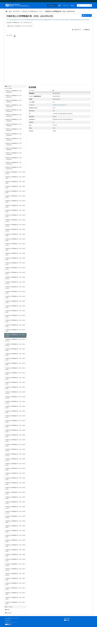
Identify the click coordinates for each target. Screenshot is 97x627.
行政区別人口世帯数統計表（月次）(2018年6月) (15, 536)
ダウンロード (87, 15)
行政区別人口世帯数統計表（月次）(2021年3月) (15, 378)
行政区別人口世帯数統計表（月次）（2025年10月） (13, 115)
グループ (65, 5)
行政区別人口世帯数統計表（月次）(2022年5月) (15, 311)
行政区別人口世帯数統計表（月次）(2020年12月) (15, 392)
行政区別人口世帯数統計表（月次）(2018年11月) (15, 512)
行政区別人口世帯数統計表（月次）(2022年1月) (15, 330)
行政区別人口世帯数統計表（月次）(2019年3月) (15, 493)
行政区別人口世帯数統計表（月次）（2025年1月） (13, 158)
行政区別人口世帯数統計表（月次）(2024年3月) (15, 206)
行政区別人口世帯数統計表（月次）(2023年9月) (15, 235)
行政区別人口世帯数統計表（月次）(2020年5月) (15, 426)
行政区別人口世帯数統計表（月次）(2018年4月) (15, 545)
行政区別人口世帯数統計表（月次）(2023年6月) (15, 249)
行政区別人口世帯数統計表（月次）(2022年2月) (15, 325)
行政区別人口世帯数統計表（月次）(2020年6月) (15, 421)
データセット (52, 5)
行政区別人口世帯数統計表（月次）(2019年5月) (15, 483)
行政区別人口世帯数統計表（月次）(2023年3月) (15, 263)
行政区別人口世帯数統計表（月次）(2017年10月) (15, 574)
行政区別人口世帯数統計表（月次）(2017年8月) (15, 584)
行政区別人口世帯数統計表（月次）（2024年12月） (13, 163)
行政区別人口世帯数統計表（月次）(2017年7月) (15, 588)
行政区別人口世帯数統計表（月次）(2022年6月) (15, 306)
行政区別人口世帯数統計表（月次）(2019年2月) (15, 497)
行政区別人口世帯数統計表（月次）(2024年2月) (15, 211)
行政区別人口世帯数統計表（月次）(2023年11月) (15, 225)
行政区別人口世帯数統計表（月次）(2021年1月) (15, 388)
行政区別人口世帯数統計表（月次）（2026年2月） (13, 96)
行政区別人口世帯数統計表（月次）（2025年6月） (13, 134)
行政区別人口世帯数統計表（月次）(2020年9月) (15, 407)
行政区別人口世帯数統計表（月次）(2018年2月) (15, 555)
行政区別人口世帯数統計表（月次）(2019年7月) (15, 474)
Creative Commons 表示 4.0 (59, 105)
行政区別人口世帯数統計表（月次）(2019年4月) (15, 488)
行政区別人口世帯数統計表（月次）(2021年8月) (15, 354)
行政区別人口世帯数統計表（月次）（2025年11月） (13, 110)
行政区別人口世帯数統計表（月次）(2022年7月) (15, 301)
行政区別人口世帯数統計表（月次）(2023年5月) (15, 254)
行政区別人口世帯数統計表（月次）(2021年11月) (15, 340)
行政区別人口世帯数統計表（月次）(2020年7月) (15, 416)
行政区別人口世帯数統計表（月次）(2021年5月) (15, 368)
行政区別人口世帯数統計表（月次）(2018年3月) (15, 550)
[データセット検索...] (84, 5)
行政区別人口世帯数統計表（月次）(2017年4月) (15, 603)
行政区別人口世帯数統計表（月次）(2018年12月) (15, 507)
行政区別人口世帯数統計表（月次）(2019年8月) (15, 469)
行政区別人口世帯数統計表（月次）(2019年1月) (15, 502)
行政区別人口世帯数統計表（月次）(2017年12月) (15, 564)
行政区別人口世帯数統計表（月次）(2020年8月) (15, 411)
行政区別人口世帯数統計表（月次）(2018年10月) (15, 517)
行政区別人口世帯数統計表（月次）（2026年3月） (13, 91)
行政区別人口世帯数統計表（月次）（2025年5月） (13, 139)
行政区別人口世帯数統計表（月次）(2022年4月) (15, 316)
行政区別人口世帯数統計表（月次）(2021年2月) (15, 383)
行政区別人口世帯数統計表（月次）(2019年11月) (15, 454)
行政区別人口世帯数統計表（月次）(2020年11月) (15, 397)
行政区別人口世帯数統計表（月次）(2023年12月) (15, 220)
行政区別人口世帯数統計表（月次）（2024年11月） (13, 168)
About (72, 5)
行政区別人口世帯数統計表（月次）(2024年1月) (15, 215)
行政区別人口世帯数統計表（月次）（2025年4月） (13, 144)
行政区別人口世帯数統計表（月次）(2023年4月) (15, 258)
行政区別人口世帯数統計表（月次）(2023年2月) (15, 268)
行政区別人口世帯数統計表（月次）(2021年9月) (15, 349)
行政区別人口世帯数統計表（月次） (32, 11)
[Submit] (90, 5)
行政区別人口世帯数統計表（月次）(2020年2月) (15, 440)
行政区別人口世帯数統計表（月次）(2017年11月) (15, 569)
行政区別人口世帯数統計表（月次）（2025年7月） (13, 129)
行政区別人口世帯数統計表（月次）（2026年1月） (13, 101)
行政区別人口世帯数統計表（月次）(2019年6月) (15, 478)
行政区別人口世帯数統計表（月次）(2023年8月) (15, 239)
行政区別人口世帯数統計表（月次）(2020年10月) (15, 402)
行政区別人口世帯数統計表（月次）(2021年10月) (15, 345)
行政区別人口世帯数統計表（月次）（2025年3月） (13, 149)
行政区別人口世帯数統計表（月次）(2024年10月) (15, 172)
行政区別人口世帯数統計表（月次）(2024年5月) (15, 196)
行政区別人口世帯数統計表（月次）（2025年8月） (13, 125)
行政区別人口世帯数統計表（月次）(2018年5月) (15, 541)
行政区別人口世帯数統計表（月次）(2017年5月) (15, 598)
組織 (59, 5)
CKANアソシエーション (11, 622)
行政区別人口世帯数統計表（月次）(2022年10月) (15, 287)
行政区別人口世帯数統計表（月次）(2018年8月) (15, 526)
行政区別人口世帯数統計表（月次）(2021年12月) (60, 11)
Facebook (8, 612)
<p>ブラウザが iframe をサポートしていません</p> (48, 58)
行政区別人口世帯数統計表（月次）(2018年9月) (15, 521)
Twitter (7, 609)
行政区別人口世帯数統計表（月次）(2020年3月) (15, 435)
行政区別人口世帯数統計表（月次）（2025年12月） (13, 105)
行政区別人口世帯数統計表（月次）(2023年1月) (15, 273)
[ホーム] (6, 11)
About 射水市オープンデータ (12, 618)
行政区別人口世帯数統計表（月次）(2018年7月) (15, 531)
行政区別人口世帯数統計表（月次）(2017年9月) (15, 579)
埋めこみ (86, 29)
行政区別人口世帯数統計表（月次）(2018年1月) (15, 560)
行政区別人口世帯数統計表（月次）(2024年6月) (15, 192)
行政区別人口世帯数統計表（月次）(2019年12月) (15, 450)
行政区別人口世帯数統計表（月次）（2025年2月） (13, 153)
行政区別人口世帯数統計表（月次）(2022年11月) (15, 282)
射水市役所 (16, 11)
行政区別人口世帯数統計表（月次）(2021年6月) (15, 364)
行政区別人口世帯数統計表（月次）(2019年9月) (15, 464)
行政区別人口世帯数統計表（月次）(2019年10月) (15, 459)
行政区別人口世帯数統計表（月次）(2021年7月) (15, 359)
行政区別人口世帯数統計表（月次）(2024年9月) (15, 177)
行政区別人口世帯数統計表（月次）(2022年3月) (15, 321)
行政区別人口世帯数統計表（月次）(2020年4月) (15, 431)
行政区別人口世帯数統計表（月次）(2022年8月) (15, 297)
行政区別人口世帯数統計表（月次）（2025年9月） (13, 120)
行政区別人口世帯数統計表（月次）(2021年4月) (15, 373)
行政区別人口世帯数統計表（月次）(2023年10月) (15, 230)
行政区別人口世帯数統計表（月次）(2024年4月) (15, 201)
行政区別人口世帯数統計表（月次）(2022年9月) (15, 292)
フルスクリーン (76, 29)
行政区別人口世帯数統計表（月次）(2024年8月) (15, 182)
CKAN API (7, 620)
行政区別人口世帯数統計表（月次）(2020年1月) (15, 445)
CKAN (66, 620)
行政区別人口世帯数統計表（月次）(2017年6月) (15, 593)
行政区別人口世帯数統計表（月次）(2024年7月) (15, 187)
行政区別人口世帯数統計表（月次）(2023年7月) (15, 244)
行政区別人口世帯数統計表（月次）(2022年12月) (15, 278)
